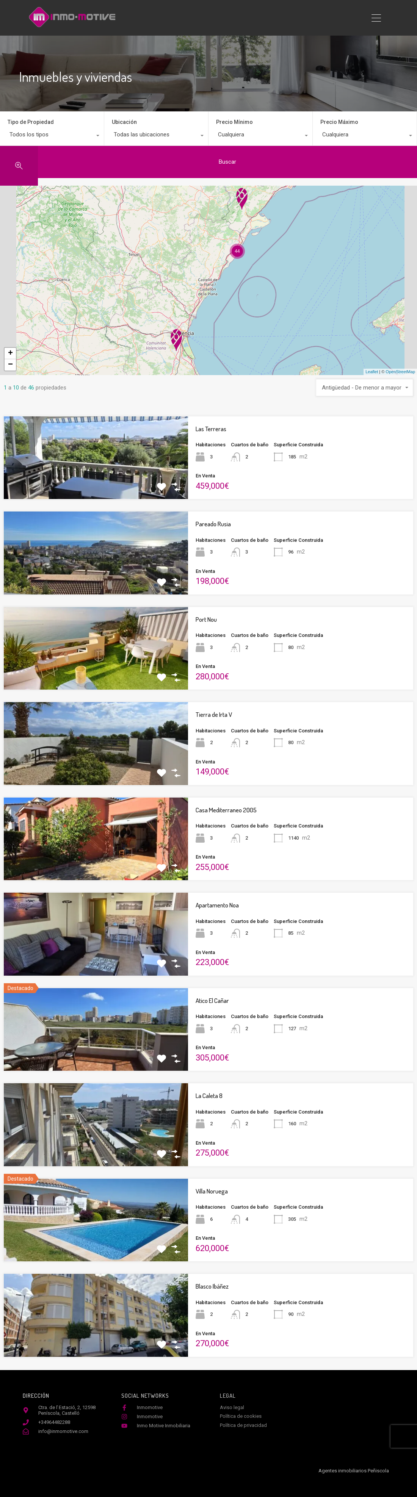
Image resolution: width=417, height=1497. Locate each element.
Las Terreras (211, 429)
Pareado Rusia (213, 524)
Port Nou (206, 619)
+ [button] (10, 353)
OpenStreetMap (400, 371)
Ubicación (124, 122)
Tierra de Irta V (214, 714)
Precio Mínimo (234, 122)
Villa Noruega (212, 1191)
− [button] (10, 365)
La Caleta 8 (209, 1096)
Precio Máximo (339, 122)
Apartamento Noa (217, 905)
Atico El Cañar (212, 1000)
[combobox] (52, 136)
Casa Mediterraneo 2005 (226, 810)
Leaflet (371, 371)
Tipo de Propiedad (31, 122)
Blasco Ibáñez (212, 1286)
